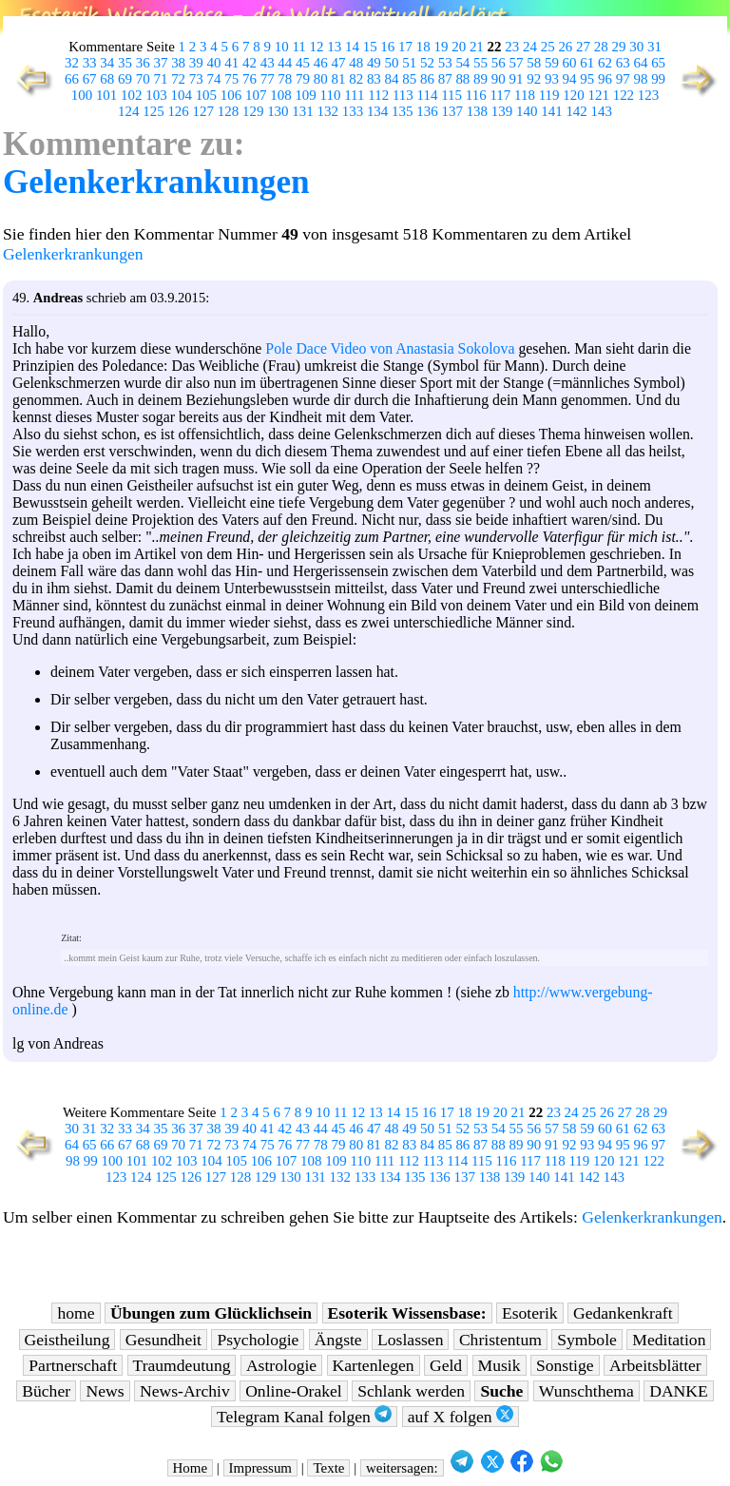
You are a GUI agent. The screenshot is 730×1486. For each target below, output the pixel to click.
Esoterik (530, 1312)
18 (423, 46)
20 (458, 46)
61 (587, 62)
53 (445, 62)
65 (658, 62)
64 (640, 62)
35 (125, 62)
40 (214, 62)
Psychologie (257, 1339)
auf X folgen (460, 1416)
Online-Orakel (293, 1390)
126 (177, 111)
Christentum (500, 1339)
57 (516, 62)
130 (277, 111)
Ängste (338, 1339)
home (75, 1312)
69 (125, 79)
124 (128, 111)
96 (605, 79)
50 (392, 62)
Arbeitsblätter (655, 1365)
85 (409, 79)
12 (317, 46)
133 (352, 111)
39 (196, 62)
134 (377, 111)
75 (231, 79)
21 (477, 46)
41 (231, 62)
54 (462, 62)
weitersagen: (402, 1468)
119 (549, 95)
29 (619, 46)
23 (512, 46)
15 (370, 46)
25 (548, 46)
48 (356, 62)
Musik (499, 1365)
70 (143, 79)
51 (409, 62)
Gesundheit (163, 1339)
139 (501, 111)
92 (534, 79)
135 (402, 111)
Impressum (260, 1468)
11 (298, 46)
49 (374, 62)
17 (405, 46)
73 (196, 79)
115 (451, 95)
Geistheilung (67, 1339)
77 (267, 79)
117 (500, 95)
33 (90, 62)
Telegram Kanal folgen (304, 1416)
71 (160, 79)
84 (392, 79)
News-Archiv (185, 1390)
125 (153, 111)
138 (477, 111)
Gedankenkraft (623, 1312)
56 (498, 62)
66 (72, 79)
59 (552, 62)
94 (570, 79)
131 (302, 111)
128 (228, 111)
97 (623, 79)
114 (427, 95)
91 (516, 79)
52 (427, 62)
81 (338, 79)
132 (327, 111)
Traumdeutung (182, 1365)
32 (72, 62)
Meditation (668, 1339)
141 (551, 111)
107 (255, 95)
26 (565, 46)
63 (623, 62)
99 (658, 79)
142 (576, 111)
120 (573, 95)
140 (526, 111)
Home (190, 1468)
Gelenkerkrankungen (156, 182)
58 (534, 62)
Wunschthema (586, 1390)
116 (476, 95)
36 (143, 62)
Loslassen (410, 1339)
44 (285, 62)
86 (427, 79)
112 (378, 95)
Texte (328, 1468)
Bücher (46, 1390)
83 (374, 79)
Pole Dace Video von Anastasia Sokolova (389, 348)
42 (249, 62)
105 (206, 95)
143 (601, 111)
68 (107, 79)
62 (605, 62)
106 (231, 95)
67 (90, 79)
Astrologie (281, 1365)
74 (214, 79)
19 (440, 46)
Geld (446, 1365)
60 (570, 62)
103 (155, 95)
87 (445, 79)
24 (530, 46)
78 (285, 79)
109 (305, 95)
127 (203, 111)
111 (354, 95)
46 (321, 62)
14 (352, 46)
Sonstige (565, 1365)
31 (654, 46)
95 (587, 79)
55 (480, 62)
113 (403, 95)
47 (338, 62)
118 (524, 95)
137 (451, 111)
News (105, 1390)
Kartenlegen (373, 1365)
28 (601, 46)
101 (106, 95)
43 (267, 62)
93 (552, 79)
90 (498, 79)
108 (280, 95)
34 (107, 62)
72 (178, 79)
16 (387, 46)
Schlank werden (411, 1390)
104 (180, 95)
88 (462, 79)
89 (480, 79)
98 (640, 79)
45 (303, 62)
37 (160, 62)
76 (249, 79)
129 (252, 111)
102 (131, 95)
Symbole (587, 1339)
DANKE (678, 1390)
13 (334, 46)
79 (303, 79)
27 (583, 46)
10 (282, 46)
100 (81, 95)
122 (623, 95)
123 (648, 95)
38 (178, 62)
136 (426, 111)
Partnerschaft (73, 1365)
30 (636, 46)
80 (321, 79)
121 (597, 95)
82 (356, 79)
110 (330, 95)
